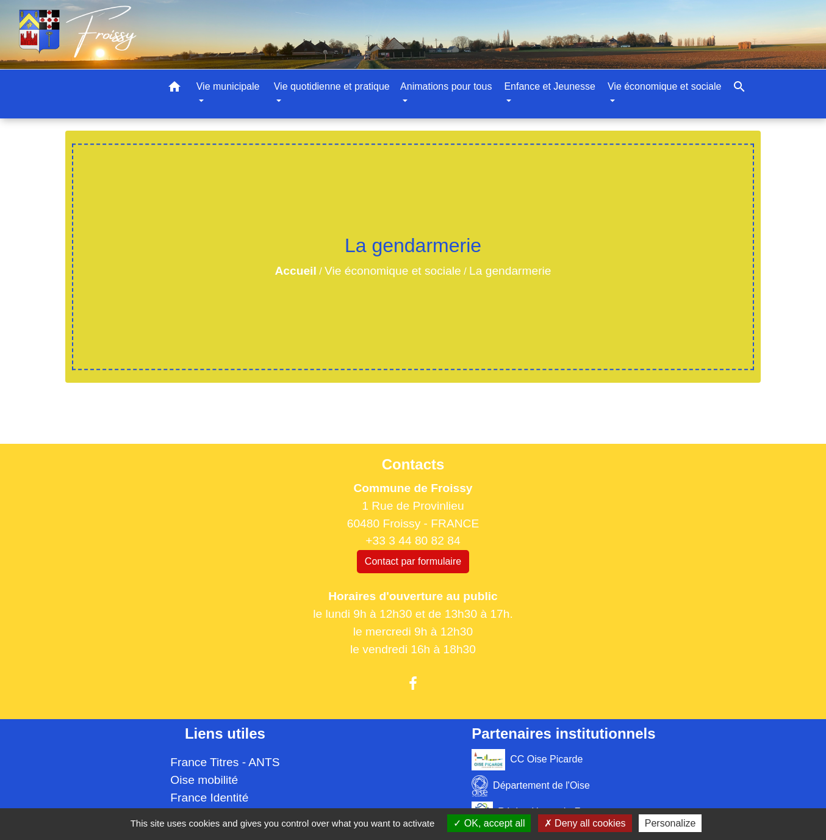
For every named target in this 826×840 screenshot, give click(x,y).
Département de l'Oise (531, 786)
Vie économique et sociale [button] (665, 86)
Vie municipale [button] (228, 86)
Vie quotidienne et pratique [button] (332, 86)
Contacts (413, 464)
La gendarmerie (510, 270)
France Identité (209, 797)
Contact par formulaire (413, 561)
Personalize (670, 823)
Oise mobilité (204, 779)
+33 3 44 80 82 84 (412, 540)
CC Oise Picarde (527, 759)
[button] (174, 88)
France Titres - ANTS (224, 762)
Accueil (295, 270)
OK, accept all (489, 823)
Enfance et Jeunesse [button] (549, 86)
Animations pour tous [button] (446, 86)
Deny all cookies (585, 823)
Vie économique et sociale (393, 270)
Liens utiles (225, 733)
